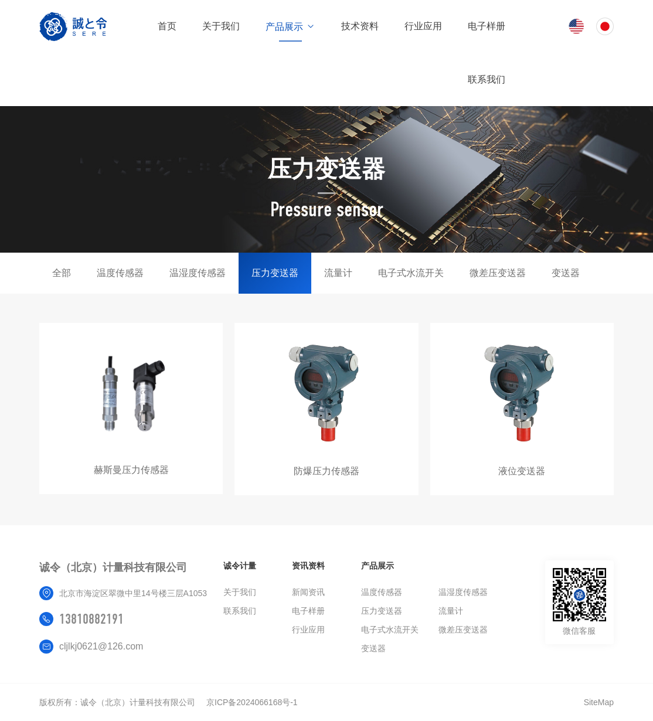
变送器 (566, 273)
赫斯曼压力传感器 (131, 470)
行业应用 (423, 26)
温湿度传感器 (197, 273)
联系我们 (486, 79)
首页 (167, 26)
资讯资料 (308, 565)
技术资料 (360, 26)
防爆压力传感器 (326, 471)
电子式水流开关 (411, 273)
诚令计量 (239, 565)
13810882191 (91, 619)
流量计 (338, 273)
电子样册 (486, 26)
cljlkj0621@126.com (101, 646)
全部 (61, 273)
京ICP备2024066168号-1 (252, 702)
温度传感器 (120, 273)
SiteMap (599, 702)
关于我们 (221, 26)
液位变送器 (521, 471)
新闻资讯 (308, 592)
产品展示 (290, 27)
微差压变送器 (498, 273)
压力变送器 (274, 273)
